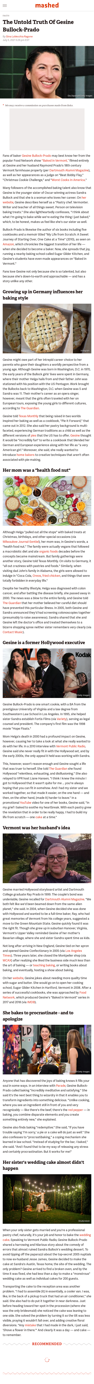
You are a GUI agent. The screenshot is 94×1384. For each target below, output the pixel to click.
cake (39, 817)
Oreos (37, 576)
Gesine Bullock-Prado (36, 156)
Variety (61, 719)
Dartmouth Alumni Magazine (69, 170)
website (18, 978)
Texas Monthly (28, 416)
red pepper (75, 1110)
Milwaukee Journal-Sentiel (21, 542)
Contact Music (13, 632)
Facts (6, 16)
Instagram (85, 351)
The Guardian (30, 408)
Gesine (75, 435)
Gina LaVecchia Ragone (19, 36)
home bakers (25, 455)
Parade (60, 1086)
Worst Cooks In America (68, 180)
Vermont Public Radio (70, 746)
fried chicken (51, 576)
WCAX (7, 960)
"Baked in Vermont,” (55, 160)
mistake (30, 1325)
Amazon (8, 244)
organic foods (48, 551)
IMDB (31, 1002)
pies (33, 435)
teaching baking (44, 965)
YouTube (25, 803)
